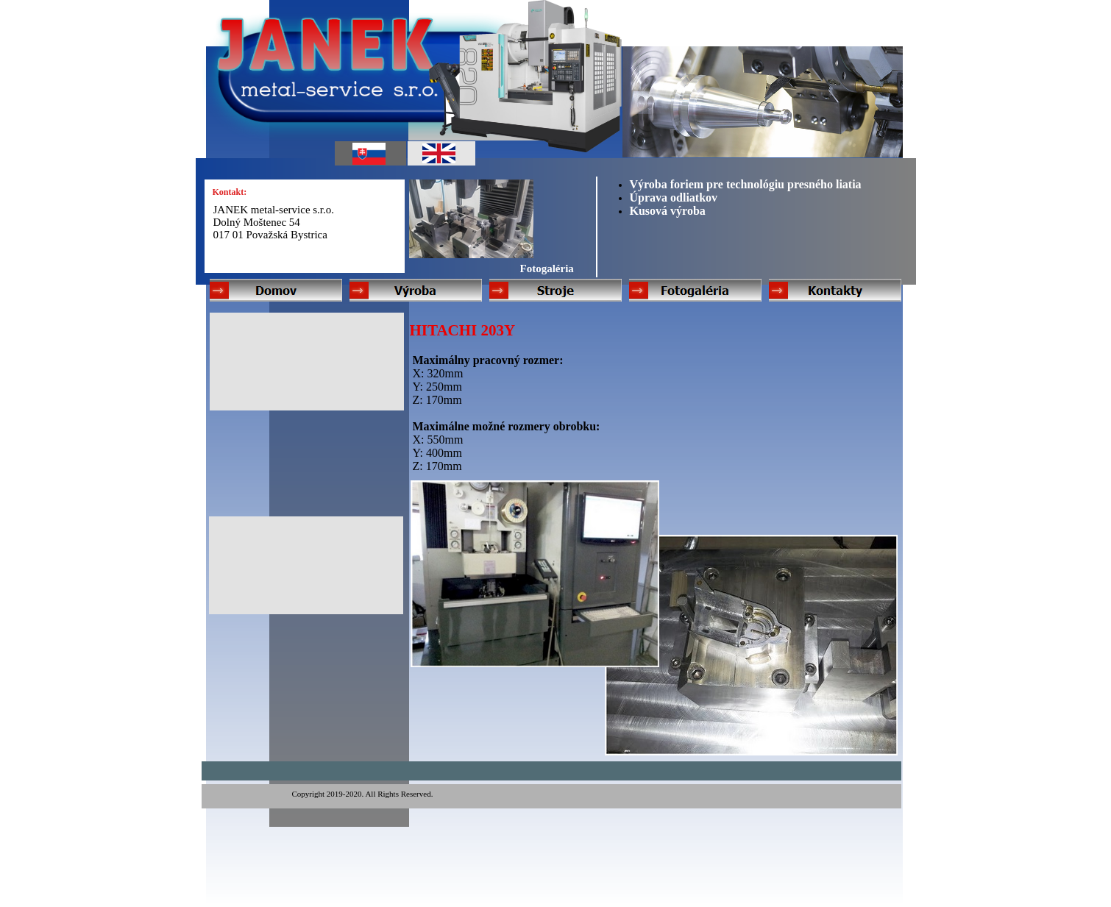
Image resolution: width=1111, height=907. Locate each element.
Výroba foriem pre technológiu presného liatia (746, 184)
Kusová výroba (668, 210)
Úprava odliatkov (674, 197)
